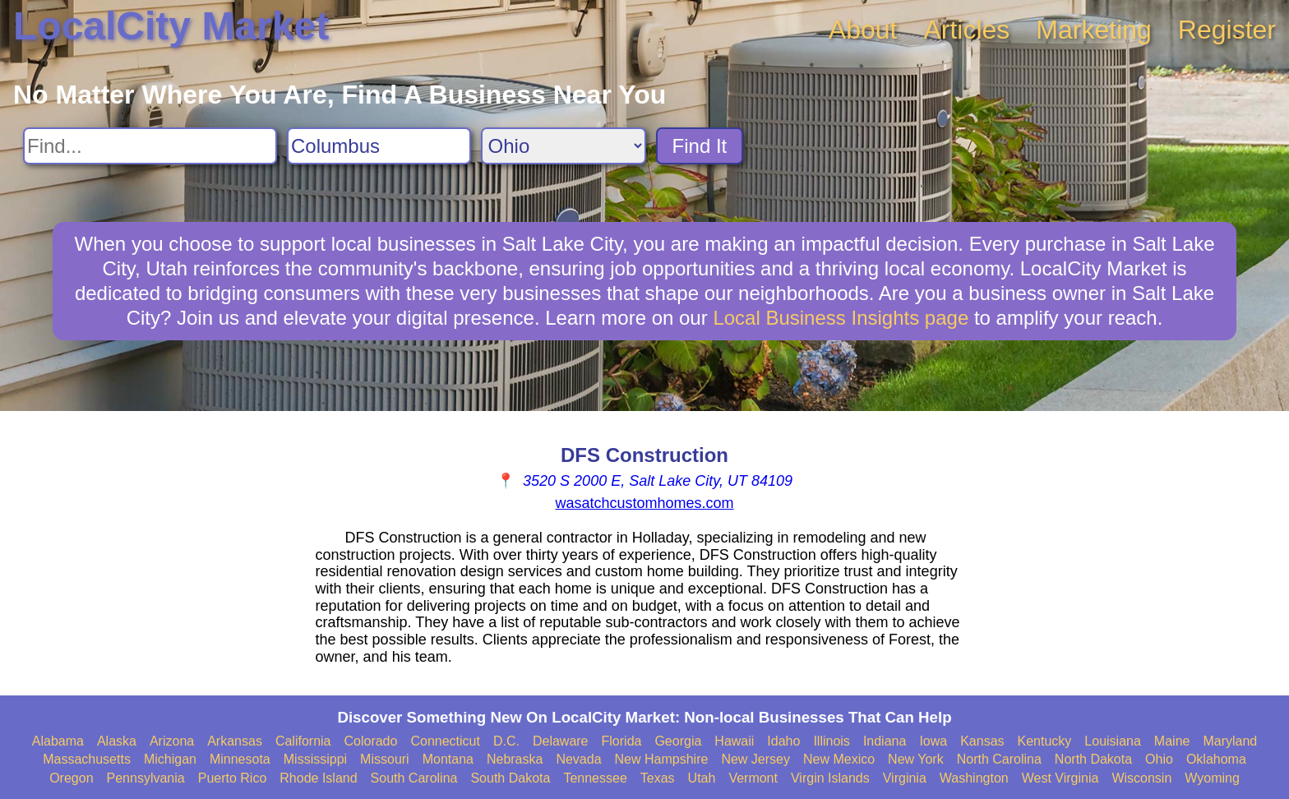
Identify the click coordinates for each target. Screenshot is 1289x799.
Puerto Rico (232, 778)
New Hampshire (662, 759)
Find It (700, 146)
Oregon (71, 778)
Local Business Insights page (840, 318)
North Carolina (999, 759)
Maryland (1230, 741)
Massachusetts (87, 759)
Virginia (904, 778)
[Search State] (563, 145)
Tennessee (594, 778)
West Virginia (1060, 778)
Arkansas (234, 741)
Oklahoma (1216, 759)
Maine (1172, 741)
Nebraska (515, 759)
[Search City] (379, 145)
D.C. (506, 741)
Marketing (1094, 29)
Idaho (783, 741)
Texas (657, 778)
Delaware (561, 741)
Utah (702, 778)
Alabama (58, 741)
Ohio (1159, 759)
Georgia (677, 741)
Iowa (933, 741)
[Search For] (150, 145)
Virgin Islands (830, 778)
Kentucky (1045, 741)
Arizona (172, 741)
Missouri (384, 759)
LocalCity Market (171, 26)
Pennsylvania (146, 778)
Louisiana (1112, 741)
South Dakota (510, 778)
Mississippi (315, 759)
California (303, 741)
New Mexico (839, 759)
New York (916, 759)
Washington (974, 778)
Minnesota (240, 759)
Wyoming (1212, 778)
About (863, 29)
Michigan (170, 759)
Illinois (831, 741)
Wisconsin (1141, 778)
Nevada (578, 759)
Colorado (370, 741)
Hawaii (734, 741)
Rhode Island (318, 778)
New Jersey (755, 759)
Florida (622, 741)
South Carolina (414, 778)
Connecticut (445, 741)
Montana (448, 759)
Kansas (982, 741)
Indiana (885, 741)
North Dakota (1093, 759)
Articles (966, 29)
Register (1227, 29)
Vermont (753, 778)
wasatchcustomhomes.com (644, 503)
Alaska (116, 741)
